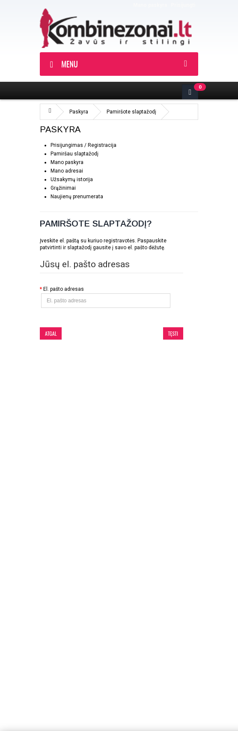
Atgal (51, 333)
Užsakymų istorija (72, 179)
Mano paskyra (150, 5)
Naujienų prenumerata (77, 197)
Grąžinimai (63, 188)
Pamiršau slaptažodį (74, 154)
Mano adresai (67, 171)
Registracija (102, 145)
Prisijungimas (67, 145)
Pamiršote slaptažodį (131, 112)
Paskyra (78, 112)
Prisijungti (183, 5)
